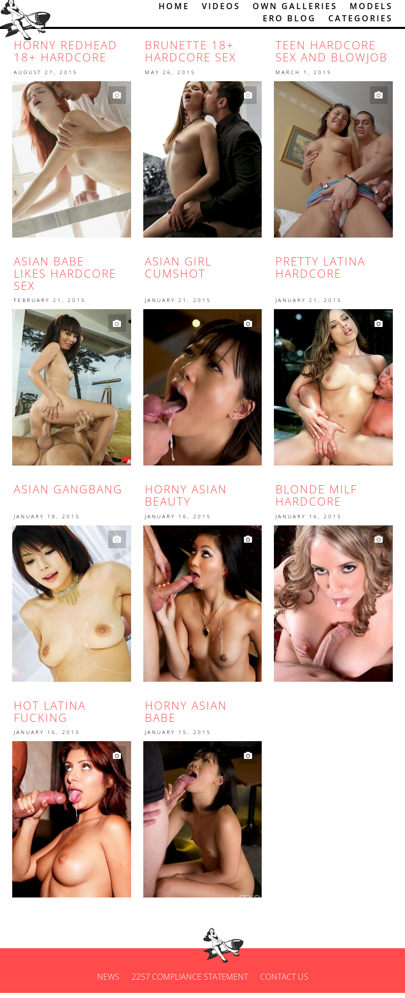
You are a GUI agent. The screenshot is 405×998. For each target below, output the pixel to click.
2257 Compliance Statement (190, 981)
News (108, 981)
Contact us (284, 981)
